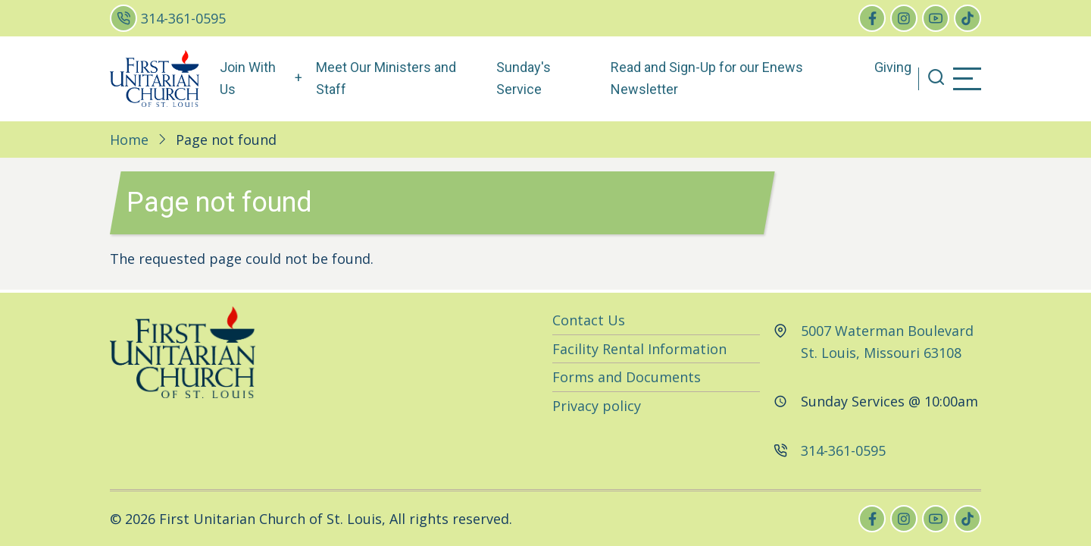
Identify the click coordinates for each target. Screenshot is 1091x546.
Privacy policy (596, 406)
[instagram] (904, 18)
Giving (892, 67)
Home (129, 139)
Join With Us (248, 78)
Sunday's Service (523, 78)
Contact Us (588, 320)
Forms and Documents (626, 377)
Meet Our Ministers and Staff (386, 78)
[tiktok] (967, 18)
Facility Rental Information (639, 349)
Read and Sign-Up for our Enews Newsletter (707, 78)
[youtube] (935, 18)
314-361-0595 (183, 18)
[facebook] (872, 18)
